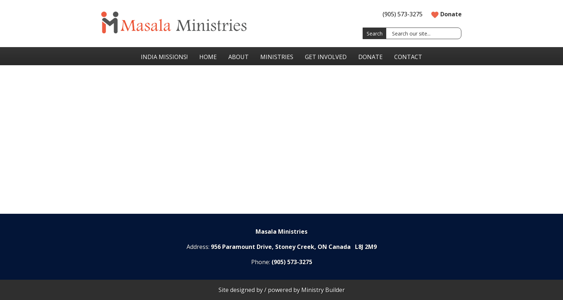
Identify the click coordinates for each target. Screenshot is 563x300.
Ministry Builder (323, 290)
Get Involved (326, 57)
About (238, 57)
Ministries (276, 57)
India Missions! (164, 57)
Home (208, 57)
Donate (446, 14)
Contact (408, 57)
